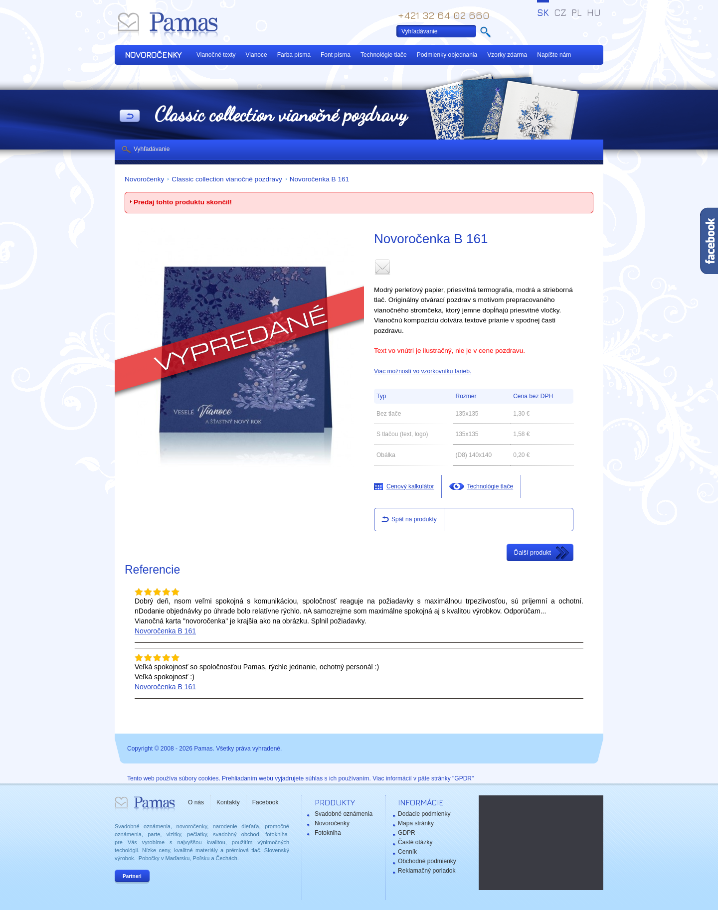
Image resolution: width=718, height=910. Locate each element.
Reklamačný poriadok (426, 870)
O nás (196, 802)
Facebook (265, 802)
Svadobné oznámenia (343, 813)
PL (576, 12)
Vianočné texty (216, 54)
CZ (560, 12)
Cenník (407, 851)
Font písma (336, 54)
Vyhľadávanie (152, 149)
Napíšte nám (554, 54)
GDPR (406, 832)
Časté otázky (415, 842)
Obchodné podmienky (427, 861)
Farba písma (294, 54)
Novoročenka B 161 (319, 179)
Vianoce (256, 54)
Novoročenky (144, 179)
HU (594, 12)
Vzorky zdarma (507, 54)
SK (543, 12)
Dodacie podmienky (424, 813)
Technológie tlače (383, 54)
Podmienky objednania (447, 54)
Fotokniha (328, 832)
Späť (130, 117)
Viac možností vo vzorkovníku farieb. (422, 371)
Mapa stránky (416, 823)
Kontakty (228, 802)
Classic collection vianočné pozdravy (227, 179)
